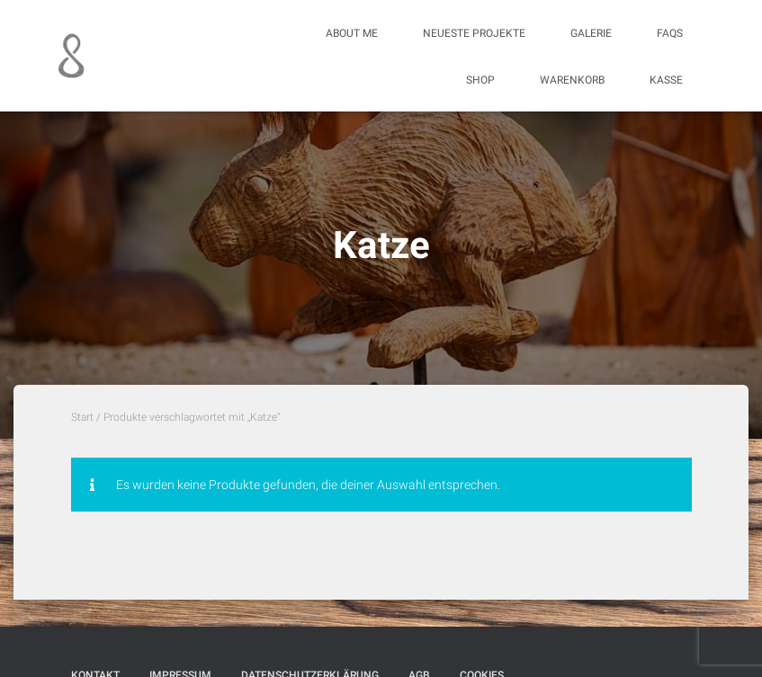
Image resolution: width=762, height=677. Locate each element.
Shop (480, 80)
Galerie (591, 33)
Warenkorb (572, 80)
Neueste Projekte (474, 33)
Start (82, 417)
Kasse (666, 80)
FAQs (670, 33)
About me (352, 33)
